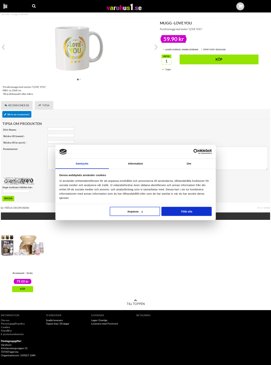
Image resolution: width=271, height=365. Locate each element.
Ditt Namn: (10, 129)
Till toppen (136, 302)
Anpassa (135, 211)
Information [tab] (135, 163)
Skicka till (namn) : (14, 136)
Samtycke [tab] (82, 163)
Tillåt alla (186, 211)
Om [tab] (189, 163)
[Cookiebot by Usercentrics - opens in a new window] (196, 151)
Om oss (5, 320)
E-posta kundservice (12, 334)
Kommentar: (10, 148)
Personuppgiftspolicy (13, 323)
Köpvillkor (6, 330)
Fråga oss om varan (15, 208)
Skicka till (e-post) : (14, 142)
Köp (219, 59)
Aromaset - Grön (22, 272)
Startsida (5, 14)
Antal (166, 56)
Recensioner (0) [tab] (17, 105)
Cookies (5, 327)
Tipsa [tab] (44, 105)
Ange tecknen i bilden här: (17, 187)
